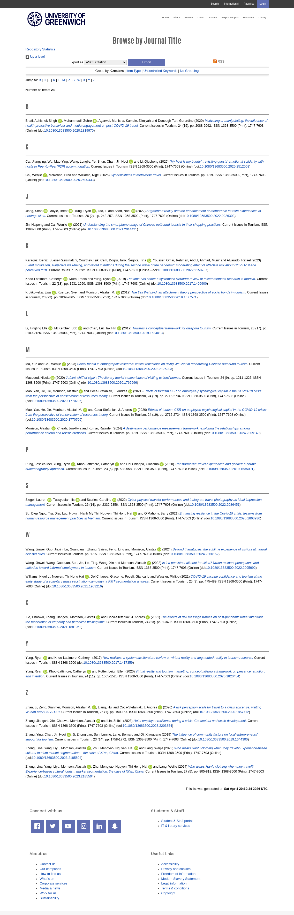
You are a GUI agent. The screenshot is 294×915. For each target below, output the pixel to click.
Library (262, 17)
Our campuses (50, 869)
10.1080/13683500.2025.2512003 (224, 166)
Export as (76, 62)
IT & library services (175, 826)
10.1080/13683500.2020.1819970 (69, 130)
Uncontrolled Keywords (160, 71)
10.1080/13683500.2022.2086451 (214, 504)
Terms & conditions (175, 888)
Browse (189, 17)
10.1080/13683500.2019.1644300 (223, 739)
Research (248, 17)
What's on (47, 879)
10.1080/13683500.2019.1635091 (228, 469)
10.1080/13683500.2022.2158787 (182, 270)
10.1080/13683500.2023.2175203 (147, 369)
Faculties (249, 3)
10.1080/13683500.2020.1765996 (112, 382)
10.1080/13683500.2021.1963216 (77, 586)
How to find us (50, 874)
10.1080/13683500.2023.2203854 (147, 726)
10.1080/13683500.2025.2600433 (69, 180)
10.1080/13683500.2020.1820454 (214, 676)
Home (165, 17)
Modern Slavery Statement (180, 879)
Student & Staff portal (177, 821)
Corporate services (53, 883)
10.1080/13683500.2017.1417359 (108, 662)
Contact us (48, 864)
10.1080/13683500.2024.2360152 (193, 554)
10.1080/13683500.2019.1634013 (138, 333)
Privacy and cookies (176, 869)
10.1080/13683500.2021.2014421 (112, 229)
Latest (201, 17)
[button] (146, 62)
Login (263, 3)
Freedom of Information (178, 874)
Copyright (168, 893)
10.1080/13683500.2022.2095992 (230, 568)
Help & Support (230, 17)
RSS (218, 61)
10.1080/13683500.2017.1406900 (182, 283)
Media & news (50, 888)
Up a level (35, 56)
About (176, 17)
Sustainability (49, 898)
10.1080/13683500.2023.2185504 (56, 758)
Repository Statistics (41, 49)
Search (214, 3)
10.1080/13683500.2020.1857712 (224, 712)
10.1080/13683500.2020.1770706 (56, 401)
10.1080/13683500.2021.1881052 (56, 627)
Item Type (133, 71)
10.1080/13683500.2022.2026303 (209, 216)
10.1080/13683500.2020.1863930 (235, 518)
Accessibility (170, 864)
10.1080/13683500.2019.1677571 (172, 297)
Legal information (174, 883)
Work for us (48, 893)
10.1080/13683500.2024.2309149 (234, 433)
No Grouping (189, 71)
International (231, 3)
